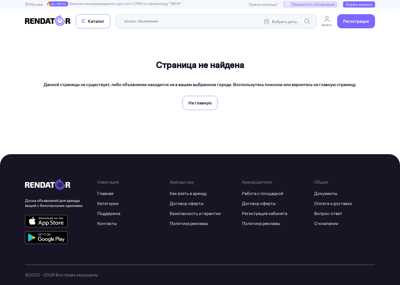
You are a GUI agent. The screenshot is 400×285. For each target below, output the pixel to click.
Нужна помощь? (263, 4)
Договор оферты (187, 203)
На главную (200, 103)
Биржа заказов (359, 4)
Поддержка (108, 213)
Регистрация (356, 21)
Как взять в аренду (188, 193)
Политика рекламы (189, 223)
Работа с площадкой (262, 193)
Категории (108, 203)
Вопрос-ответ (328, 213)
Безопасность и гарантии (195, 213)
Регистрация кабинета (264, 213)
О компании (326, 223)
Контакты (107, 223)
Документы (326, 193)
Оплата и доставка (333, 203)
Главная (105, 193)
